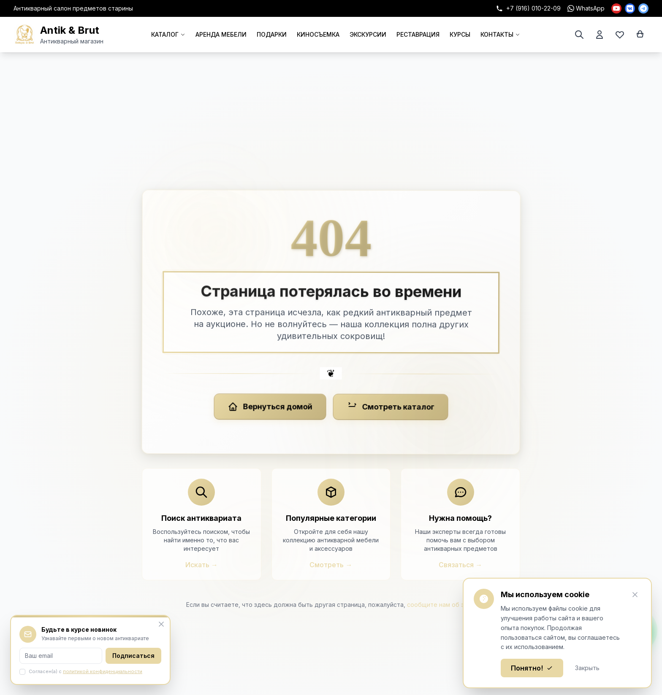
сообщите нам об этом (441, 604)
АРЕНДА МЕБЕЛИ (221, 34)
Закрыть (587, 667)
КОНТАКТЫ (500, 34)
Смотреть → (330, 564)
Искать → (201, 564)
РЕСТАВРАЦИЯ (418, 34)
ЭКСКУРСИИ (368, 34)
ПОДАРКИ (272, 34)
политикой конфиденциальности (102, 671)
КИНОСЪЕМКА (318, 34)
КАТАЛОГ (168, 34)
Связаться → (460, 564)
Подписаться (133, 655)
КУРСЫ (460, 34)
